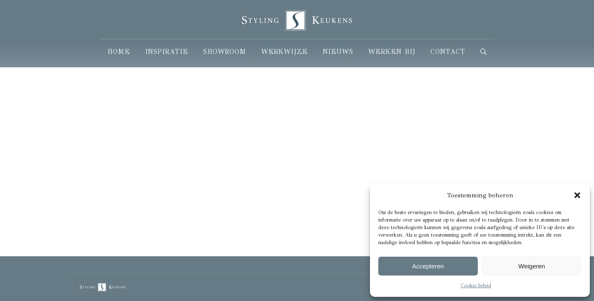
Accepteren (428, 266)
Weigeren (531, 266)
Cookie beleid (476, 285)
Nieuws (338, 52)
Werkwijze (284, 52)
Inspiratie (166, 52)
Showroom (224, 52)
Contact (448, 52)
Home (118, 52)
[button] (577, 195)
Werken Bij (392, 52)
